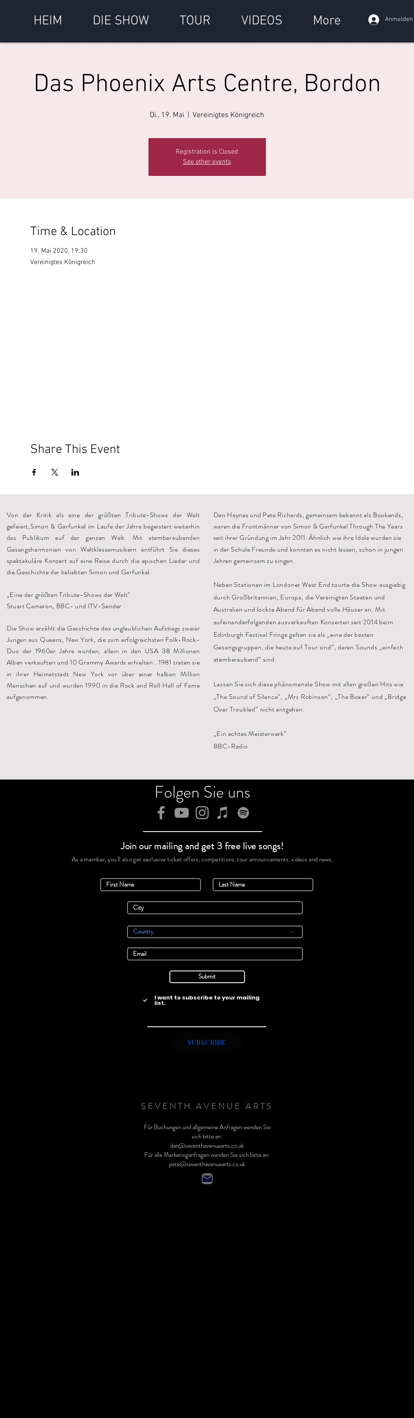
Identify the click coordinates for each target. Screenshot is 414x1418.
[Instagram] (202, 812)
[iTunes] (223, 812)
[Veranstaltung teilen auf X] (55, 472)
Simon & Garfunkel (186, 1071)
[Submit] (207, 977)
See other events (207, 162)
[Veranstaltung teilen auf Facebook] (34, 472)
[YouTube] (181, 812)
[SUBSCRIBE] (207, 1042)
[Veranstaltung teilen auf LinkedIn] (75, 472)
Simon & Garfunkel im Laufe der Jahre (86, 526)
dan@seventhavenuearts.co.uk (207, 1145)
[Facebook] (161, 812)
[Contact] (207, 1178)
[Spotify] (243, 812)
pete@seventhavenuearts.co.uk (207, 1164)
